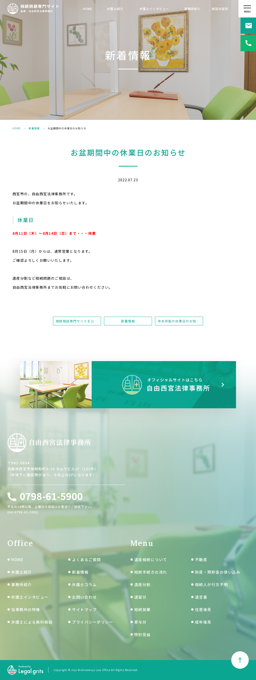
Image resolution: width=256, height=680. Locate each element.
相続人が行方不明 (211, 584)
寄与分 (140, 622)
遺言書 (201, 597)
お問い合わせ (84, 597)
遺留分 (140, 597)
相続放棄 (142, 609)
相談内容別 (220, 9)
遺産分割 (142, 584)
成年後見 (203, 622)
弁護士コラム (84, 584)
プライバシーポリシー (92, 622)
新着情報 (34, 128)
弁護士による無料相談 (31, 622)
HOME (87, 9)
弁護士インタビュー (154, 9)
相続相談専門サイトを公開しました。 (78, 321)
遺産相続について (150, 559)
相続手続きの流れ (150, 572)
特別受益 (142, 634)
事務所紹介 (192, 9)
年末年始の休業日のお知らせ (180, 321)
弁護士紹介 (115, 9)
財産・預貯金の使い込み (217, 572)
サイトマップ (84, 609)
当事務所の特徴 (25, 609)
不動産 (201, 559)
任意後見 (203, 609)
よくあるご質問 (86, 559)
